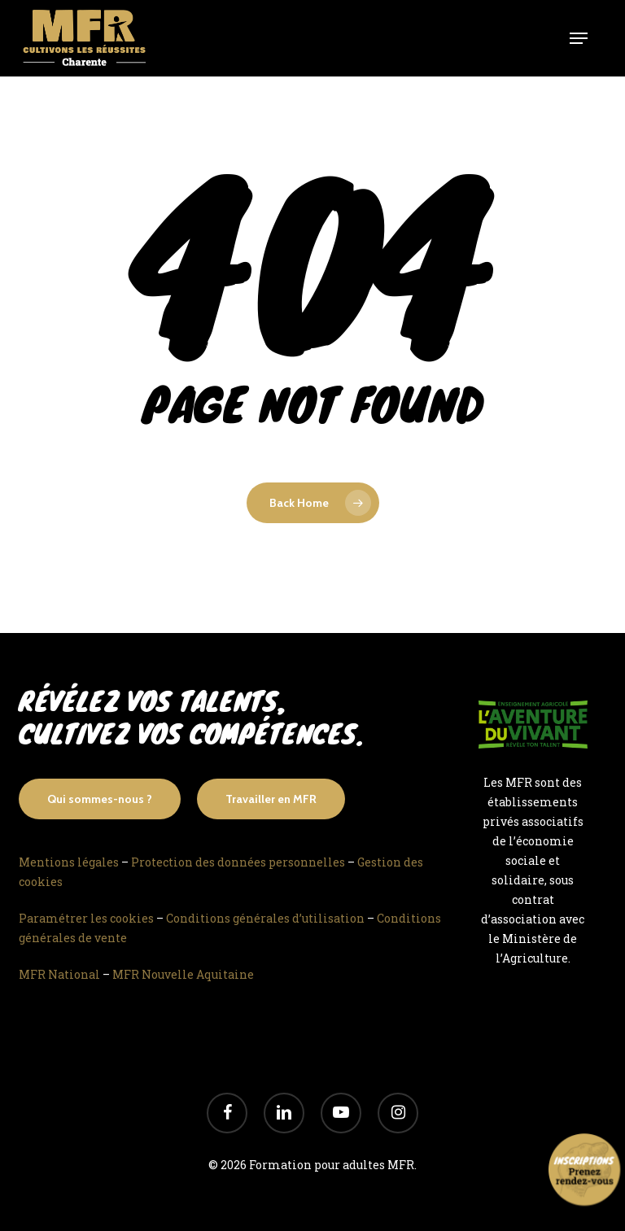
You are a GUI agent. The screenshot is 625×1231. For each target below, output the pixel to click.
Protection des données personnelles (238, 862)
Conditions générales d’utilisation (265, 918)
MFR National (59, 974)
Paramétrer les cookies (86, 918)
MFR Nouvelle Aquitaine (183, 974)
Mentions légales (69, 862)
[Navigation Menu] (578, 38)
